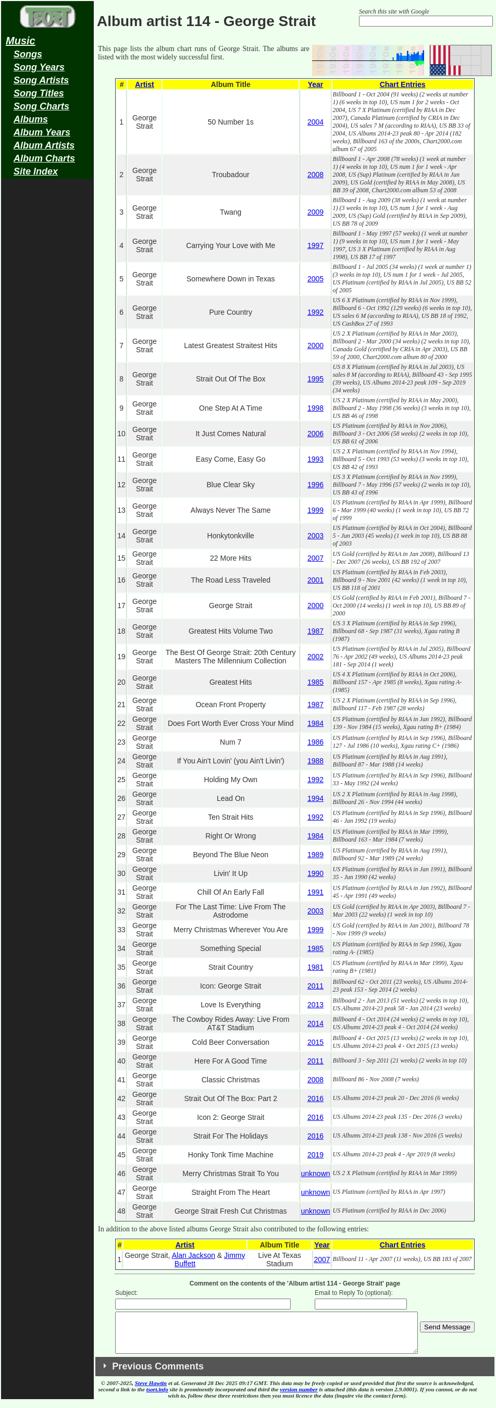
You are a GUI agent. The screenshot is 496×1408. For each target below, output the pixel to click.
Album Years (42, 132)
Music (20, 40)
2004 (315, 122)
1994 (315, 798)
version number (298, 1397)
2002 (315, 656)
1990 (315, 873)
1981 (315, 967)
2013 (315, 1005)
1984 (315, 723)
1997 (315, 245)
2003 (315, 536)
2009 (315, 212)
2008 (315, 174)
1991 (315, 892)
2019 (315, 1155)
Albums (31, 119)
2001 (315, 580)
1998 (315, 408)
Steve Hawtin (151, 1391)
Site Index (36, 171)
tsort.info (157, 1397)
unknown (315, 1173)
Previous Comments (158, 1374)
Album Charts (44, 158)
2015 (315, 1042)
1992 (315, 312)
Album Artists (44, 145)
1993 (315, 459)
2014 (315, 1023)
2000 (315, 345)
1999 (315, 510)
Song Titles (39, 93)
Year (316, 84)
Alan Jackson (193, 1255)
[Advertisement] (47, 347)
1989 (315, 854)
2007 (315, 558)
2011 (315, 986)
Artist (144, 84)
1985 (315, 682)
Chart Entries (403, 84)
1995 (315, 379)
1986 (315, 742)
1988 (315, 761)
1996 (315, 484)
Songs (28, 54)
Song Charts (41, 106)
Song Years (39, 67)
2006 (315, 433)
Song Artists (41, 80)
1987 (315, 631)
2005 (315, 279)
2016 (315, 1098)
